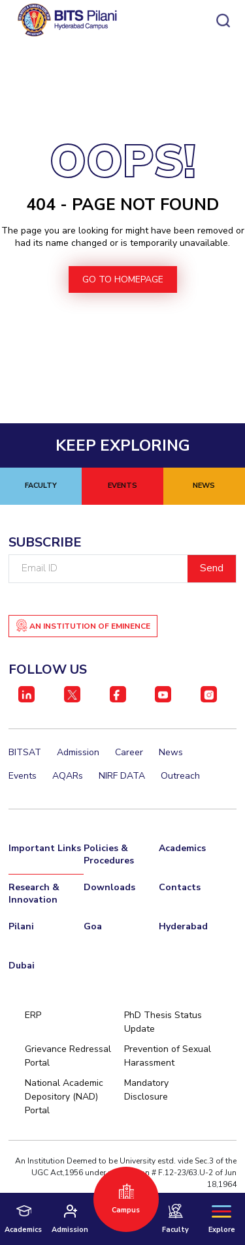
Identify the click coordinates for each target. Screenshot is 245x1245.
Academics (182, 848)
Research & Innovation (33, 893)
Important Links (44, 848)
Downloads (109, 887)
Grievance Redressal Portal (68, 1056)
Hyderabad (183, 926)
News (171, 752)
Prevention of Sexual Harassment (167, 1056)
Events (22, 776)
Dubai (21, 965)
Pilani (21, 926)
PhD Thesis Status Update (163, 1022)
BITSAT (24, 752)
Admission (78, 752)
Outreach (180, 776)
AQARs (67, 776)
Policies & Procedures (109, 854)
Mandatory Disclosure (146, 1090)
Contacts (180, 887)
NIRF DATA (122, 776)
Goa (93, 926)
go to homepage (122, 279)
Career (129, 752)
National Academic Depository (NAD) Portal (64, 1097)
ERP (33, 1015)
